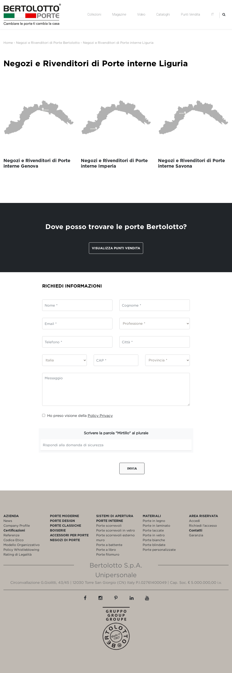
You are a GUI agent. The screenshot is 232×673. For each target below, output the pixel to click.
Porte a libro (106, 549)
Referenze (11, 535)
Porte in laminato (156, 525)
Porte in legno (154, 520)
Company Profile (16, 525)
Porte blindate (154, 544)
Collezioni (94, 14)
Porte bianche (154, 540)
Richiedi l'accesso (203, 525)
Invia (132, 468)
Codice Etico (13, 540)
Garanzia (196, 535)
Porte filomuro (107, 554)
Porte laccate (153, 530)
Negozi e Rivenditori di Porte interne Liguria (118, 42)
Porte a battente (109, 544)
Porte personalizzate (159, 549)
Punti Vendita (190, 14)
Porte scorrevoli (109, 525)
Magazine (119, 14)
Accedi (194, 520)
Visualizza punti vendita (116, 248)
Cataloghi (163, 14)
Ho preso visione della (77, 415)
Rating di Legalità (17, 554)
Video (141, 14)
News (7, 520)
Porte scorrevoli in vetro (115, 530)
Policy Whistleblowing (21, 549)
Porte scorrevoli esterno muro (115, 537)
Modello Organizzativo (21, 544)
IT (212, 14)
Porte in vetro (154, 535)
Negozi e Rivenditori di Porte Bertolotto (48, 42)
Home (8, 42)
